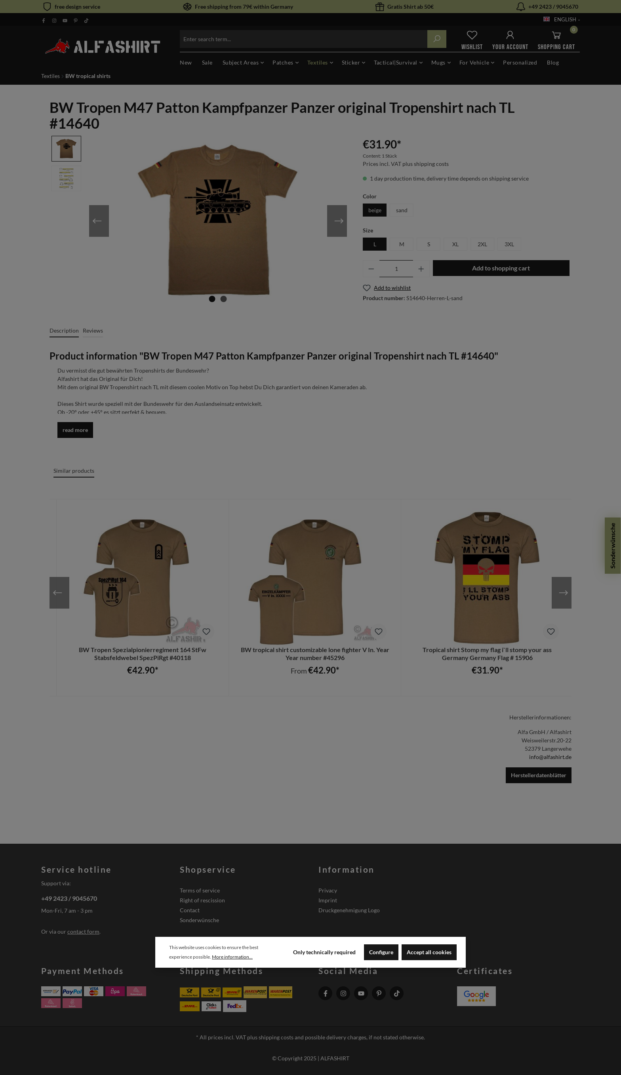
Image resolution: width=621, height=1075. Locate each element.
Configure (381, 952)
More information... (232, 957)
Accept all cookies (429, 952)
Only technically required (324, 952)
